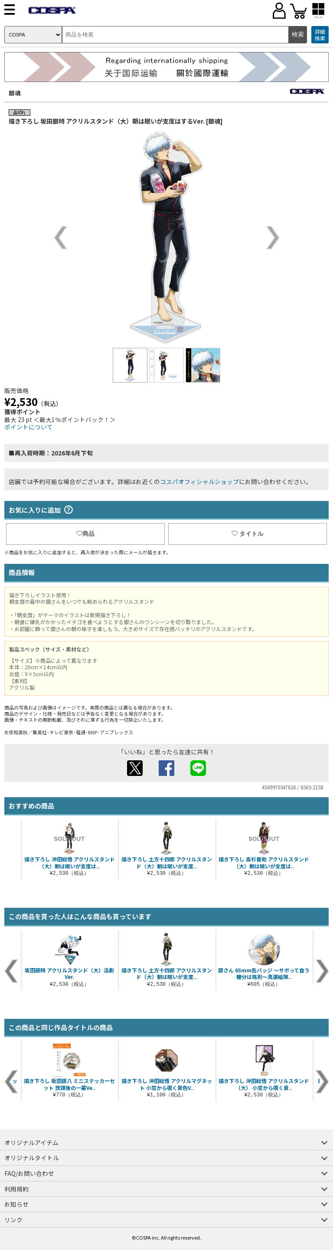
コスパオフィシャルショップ (199, 481)
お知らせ (16, 1204)
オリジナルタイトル (31, 1157)
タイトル (248, 533)
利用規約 (16, 1189)
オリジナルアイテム (31, 1142)
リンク (13, 1219)
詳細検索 (320, 35)
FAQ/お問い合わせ (29, 1173)
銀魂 (15, 92)
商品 (85, 533)
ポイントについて (28, 426)
